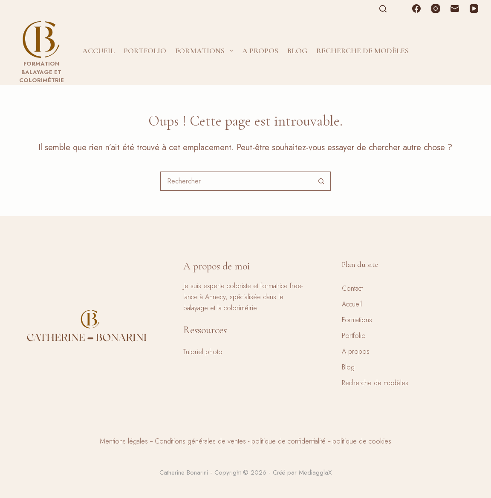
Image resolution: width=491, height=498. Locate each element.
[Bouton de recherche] (321, 181)
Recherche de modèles (362, 50)
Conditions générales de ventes (200, 441)
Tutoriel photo (202, 352)
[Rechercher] (383, 8)
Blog (297, 50)
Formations (206, 51)
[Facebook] (416, 8)
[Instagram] (435, 8)
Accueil (98, 50)
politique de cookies (361, 441)
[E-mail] (455, 8)
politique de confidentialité (288, 441)
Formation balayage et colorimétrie (41, 72)
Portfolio (145, 50)
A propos (260, 50)
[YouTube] (474, 8)
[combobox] (236, 181)
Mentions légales (124, 441)
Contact (352, 288)
